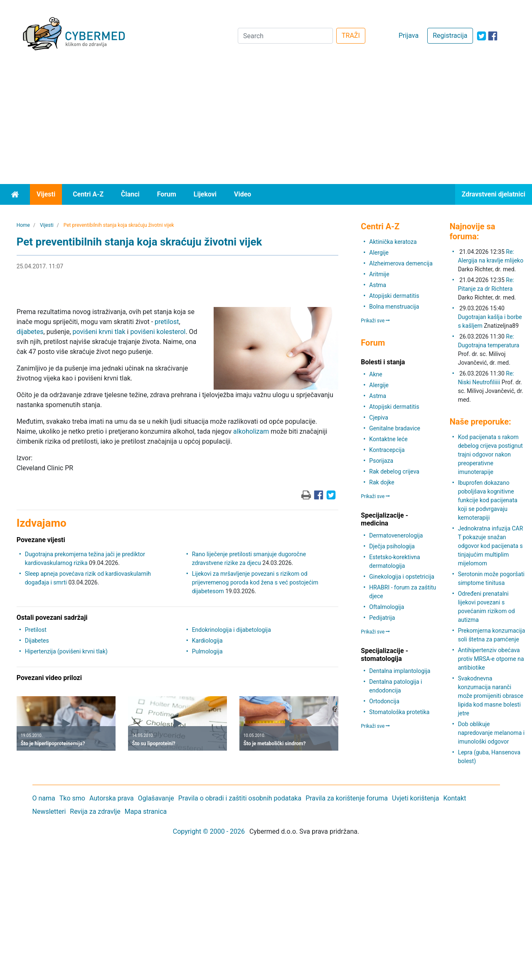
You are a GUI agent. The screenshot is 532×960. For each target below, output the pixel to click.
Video (242, 194)
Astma (377, 285)
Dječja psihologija (392, 546)
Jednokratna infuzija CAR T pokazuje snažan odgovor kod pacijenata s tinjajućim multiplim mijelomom (490, 546)
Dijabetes (37, 640)
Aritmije (379, 274)
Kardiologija (207, 640)
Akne (375, 374)
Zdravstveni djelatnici (493, 194)
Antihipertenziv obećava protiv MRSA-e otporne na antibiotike (491, 659)
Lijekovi (205, 194)
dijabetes (30, 332)
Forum (166, 194)
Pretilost (36, 629)
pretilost (167, 322)
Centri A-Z (88, 194)
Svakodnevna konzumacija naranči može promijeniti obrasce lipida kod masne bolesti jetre (490, 696)
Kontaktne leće (388, 439)
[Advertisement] (266, 122)
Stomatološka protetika (399, 712)
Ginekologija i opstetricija (401, 576)
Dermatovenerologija (396, 535)
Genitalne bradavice (394, 428)
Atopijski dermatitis (394, 295)
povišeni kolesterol (157, 332)
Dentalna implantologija (399, 671)
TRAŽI (351, 35)
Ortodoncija (384, 701)
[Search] (285, 36)
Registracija (450, 35)
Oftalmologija (386, 607)
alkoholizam (251, 431)
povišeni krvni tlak (99, 332)
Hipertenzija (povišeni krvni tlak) (66, 651)
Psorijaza (381, 460)
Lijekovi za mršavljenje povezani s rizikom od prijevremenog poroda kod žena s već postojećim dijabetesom (255, 582)
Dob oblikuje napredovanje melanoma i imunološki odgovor (491, 733)
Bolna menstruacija (394, 306)
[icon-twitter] (481, 36)
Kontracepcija (386, 450)
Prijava (409, 35)
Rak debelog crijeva (394, 471)
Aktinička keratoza (392, 241)
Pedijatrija (382, 617)
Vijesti (46, 194)
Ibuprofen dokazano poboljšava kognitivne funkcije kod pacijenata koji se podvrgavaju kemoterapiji (487, 500)
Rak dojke (381, 482)
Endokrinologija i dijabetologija (231, 629)
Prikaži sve (375, 321)
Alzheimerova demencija (400, 263)
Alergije (379, 252)
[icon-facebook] (493, 36)
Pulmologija (207, 651)
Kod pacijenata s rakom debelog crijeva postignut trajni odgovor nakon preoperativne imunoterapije (490, 454)
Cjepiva (378, 417)
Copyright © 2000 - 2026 (209, 831)
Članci (130, 194)
